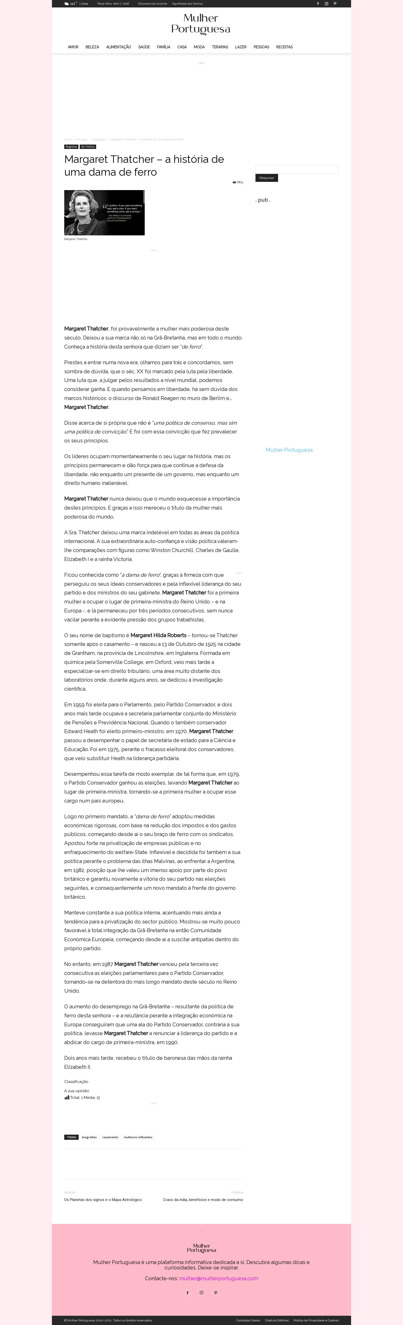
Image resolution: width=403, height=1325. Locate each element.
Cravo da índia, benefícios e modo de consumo (203, 1199)
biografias (89, 1137)
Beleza (92, 47)
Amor (73, 47)
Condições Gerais (248, 1320)
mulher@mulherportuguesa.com (218, 1278)
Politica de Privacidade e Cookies (316, 1320)
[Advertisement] (201, 95)
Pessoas (261, 47)
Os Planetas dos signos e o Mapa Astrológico (103, 1199)
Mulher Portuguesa (289, 450)
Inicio (67, 139)
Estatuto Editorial (277, 1320)
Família (163, 47)
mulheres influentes (138, 1137)
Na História (88, 146)
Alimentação (118, 47)
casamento (110, 1137)
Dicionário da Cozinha (152, 3)
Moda (199, 47)
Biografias (99, 139)
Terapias (220, 47)
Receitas (284, 47)
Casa (182, 47)
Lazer (240, 47)
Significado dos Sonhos (187, 3)
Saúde (144, 47)
